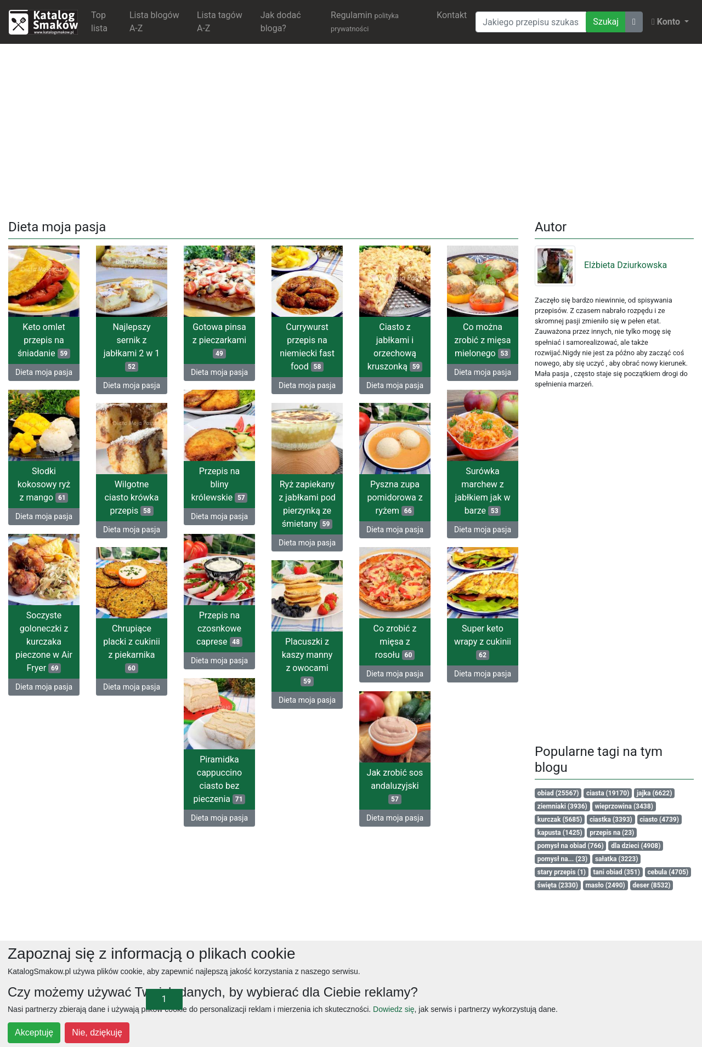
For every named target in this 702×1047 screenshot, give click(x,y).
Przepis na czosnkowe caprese (219, 628)
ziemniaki (562, 806)
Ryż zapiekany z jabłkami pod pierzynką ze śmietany (307, 504)
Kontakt (452, 15)
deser (651, 885)
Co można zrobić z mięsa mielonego (483, 340)
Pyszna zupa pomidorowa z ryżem (394, 497)
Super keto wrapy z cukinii (482, 641)
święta (557, 885)
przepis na (612, 833)
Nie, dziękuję (97, 1032)
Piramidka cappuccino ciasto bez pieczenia (220, 779)
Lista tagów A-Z (219, 21)
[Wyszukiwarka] (530, 22)
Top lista (99, 21)
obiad (558, 793)
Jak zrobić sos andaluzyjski (395, 785)
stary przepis (561, 872)
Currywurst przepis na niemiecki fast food (307, 347)
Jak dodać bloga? (281, 21)
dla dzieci (635, 846)
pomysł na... (562, 859)
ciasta (607, 793)
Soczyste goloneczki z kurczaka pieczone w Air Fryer (43, 641)
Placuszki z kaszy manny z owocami (307, 661)
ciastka (611, 819)
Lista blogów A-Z (154, 21)
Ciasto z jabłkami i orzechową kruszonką (395, 347)
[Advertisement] (351, 129)
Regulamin (365, 21)
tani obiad (616, 872)
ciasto (659, 819)
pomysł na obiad (570, 846)
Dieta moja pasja (43, 372)
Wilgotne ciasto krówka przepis (132, 497)
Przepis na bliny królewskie (219, 484)
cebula (667, 872)
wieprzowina (624, 806)
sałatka (616, 859)
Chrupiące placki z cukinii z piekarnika (131, 648)
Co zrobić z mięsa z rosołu (394, 641)
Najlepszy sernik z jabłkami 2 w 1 (132, 347)
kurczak (559, 819)
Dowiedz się (393, 1009)
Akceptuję (34, 1032)
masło (605, 885)
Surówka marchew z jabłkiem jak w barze (483, 491)
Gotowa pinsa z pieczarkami (219, 340)
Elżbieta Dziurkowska (601, 265)
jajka (654, 793)
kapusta (559, 833)
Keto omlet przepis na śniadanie (44, 340)
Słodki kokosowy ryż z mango (44, 484)
